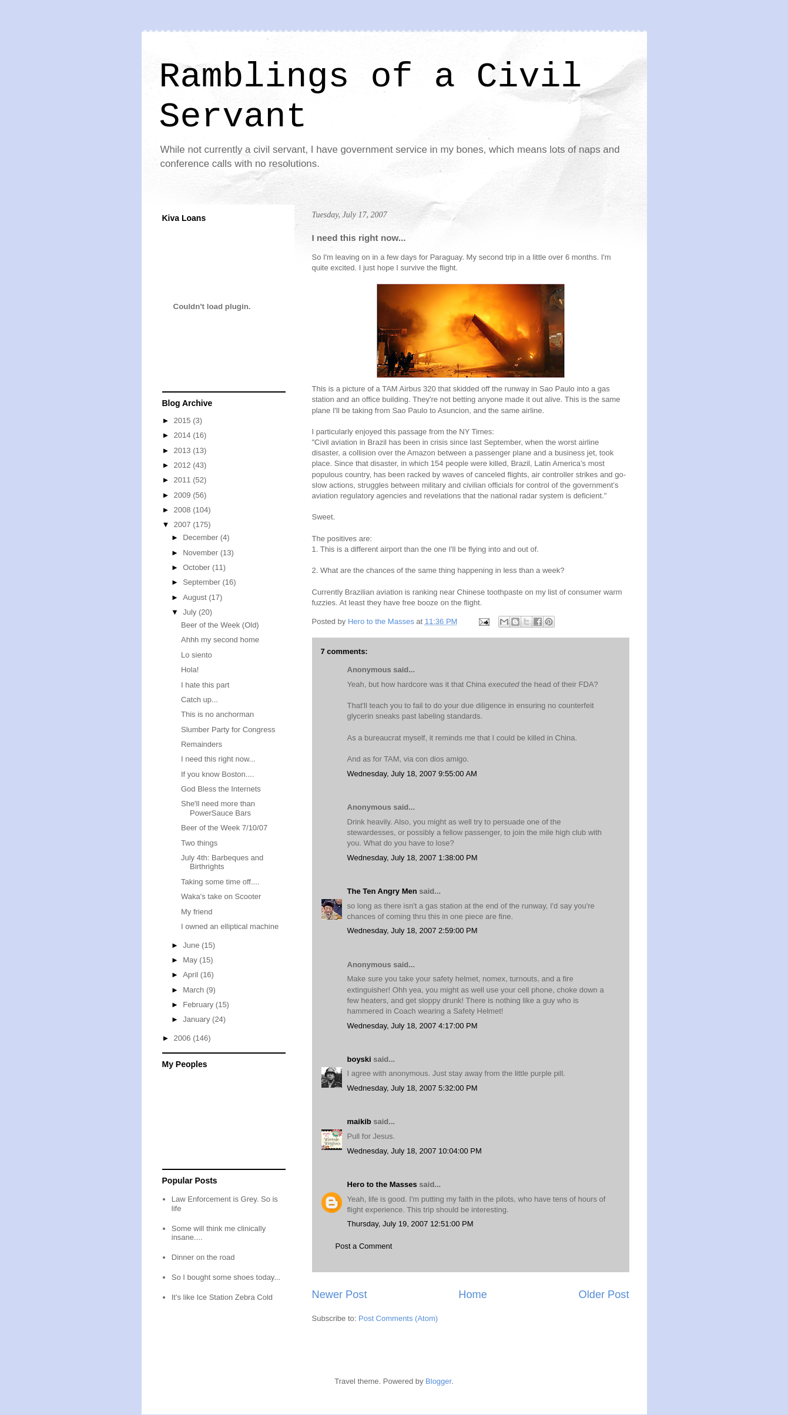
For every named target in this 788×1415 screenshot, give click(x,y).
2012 (183, 465)
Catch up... (199, 699)
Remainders (201, 744)
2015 (183, 420)
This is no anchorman (217, 714)
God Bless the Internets (221, 788)
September (202, 582)
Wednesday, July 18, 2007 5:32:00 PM (412, 1088)
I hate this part (205, 684)
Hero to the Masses (382, 1184)
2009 (183, 495)
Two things (199, 843)
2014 (183, 435)
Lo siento (196, 655)
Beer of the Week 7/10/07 (224, 827)
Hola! (190, 669)
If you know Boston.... (217, 774)
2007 (183, 524)
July (191, 612)
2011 (183, 479)
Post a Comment (364, 1246)
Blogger (438, 1381)
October (197, 567)
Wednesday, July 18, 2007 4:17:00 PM (412, 1025)
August (196, 597)
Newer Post (339, 1294)
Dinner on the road (203, 1257)
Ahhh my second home (220, 639)
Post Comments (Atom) (398, 1318)
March (194, 989)
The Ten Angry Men (382, 891)
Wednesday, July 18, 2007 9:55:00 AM (412, 773)
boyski (359, 1059)
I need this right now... (218, 759)
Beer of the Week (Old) (220, 625)
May (191, 959)
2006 (183, 1038)
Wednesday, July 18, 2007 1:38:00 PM (412, 857)
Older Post (604, 1294)
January (197, 1019)
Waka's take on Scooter (221, 896)
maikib (359, 1121)
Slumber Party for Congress (228, 729)
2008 (183, 509)
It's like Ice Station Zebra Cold (222, 1297)
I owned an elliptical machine (230, 926)
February (199, 1004)
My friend (196, 911)
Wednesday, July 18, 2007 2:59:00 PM (412, 930)
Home (472, 1294)
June (192, 945)
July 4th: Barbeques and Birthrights (222, 862)
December (201, 537)
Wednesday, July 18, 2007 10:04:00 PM (414, 1150)
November (201, 552)
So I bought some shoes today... (226, 1277)
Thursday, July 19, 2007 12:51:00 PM (410, 1223)
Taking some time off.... (220, 881)
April (191, 974)
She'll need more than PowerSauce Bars (218, 808)
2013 (183, 450)
